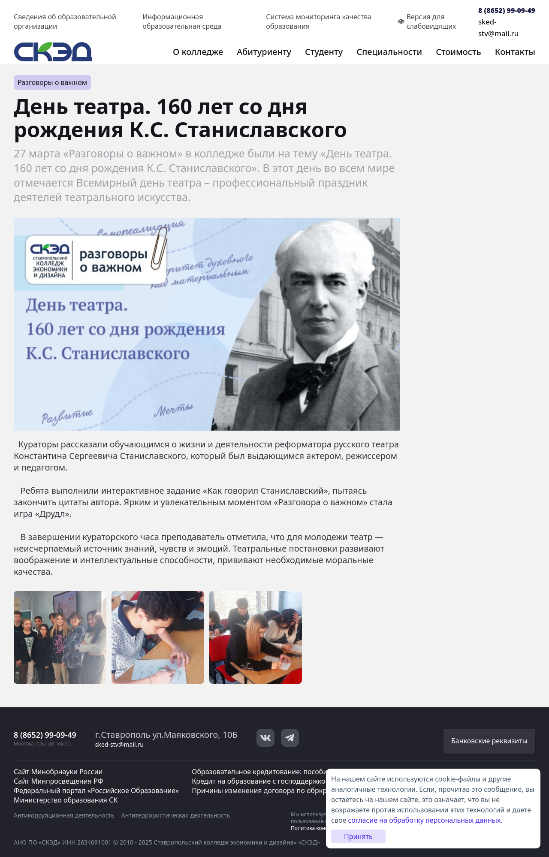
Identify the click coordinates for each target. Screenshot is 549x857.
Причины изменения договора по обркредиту (269, 790)
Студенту (324, 51)
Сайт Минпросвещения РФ (58, 781)
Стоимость (458, 51)
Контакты (515, 51)
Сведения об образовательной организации (65, 21)
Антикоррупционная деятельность (64, 815)
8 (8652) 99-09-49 (506, 10)
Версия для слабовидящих (427, 21)
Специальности (389, 51)
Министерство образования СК (66, 800)
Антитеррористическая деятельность (175, 815)
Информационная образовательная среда (181, 21)
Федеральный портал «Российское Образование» (96, 790)
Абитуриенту (264, 51)
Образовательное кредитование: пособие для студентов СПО (294, 771)
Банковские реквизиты (489, 741)
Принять (358, 836)
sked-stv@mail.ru (119, 744)
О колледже (198, 51)
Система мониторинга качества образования (318, 21)
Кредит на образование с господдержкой (260, 781)
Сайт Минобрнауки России (58, 771)
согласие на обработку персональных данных (424, 820)
